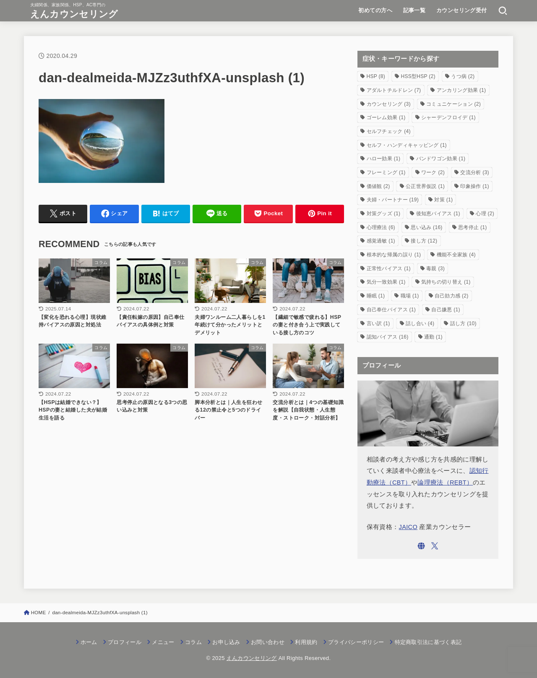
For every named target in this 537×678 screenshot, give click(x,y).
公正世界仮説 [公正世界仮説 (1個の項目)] (425, 186)
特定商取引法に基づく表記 (428, 642)
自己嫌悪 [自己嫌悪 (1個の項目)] (445, 310)
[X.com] (434, 546)
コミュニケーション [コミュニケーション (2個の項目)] (453, 104)
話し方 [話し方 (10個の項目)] (463, 323)
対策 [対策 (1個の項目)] (443, 200)
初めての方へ (375, 10)
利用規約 (306, 642)
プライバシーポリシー (356, 642)
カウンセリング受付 (461, 10)
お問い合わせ (267, 642)
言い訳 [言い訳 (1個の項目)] (378, 323)
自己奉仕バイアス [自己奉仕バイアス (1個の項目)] (391, 310)
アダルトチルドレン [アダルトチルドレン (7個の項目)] (394, 90)
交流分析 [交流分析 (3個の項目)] (474, 172)
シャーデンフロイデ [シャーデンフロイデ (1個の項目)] (448, 117)
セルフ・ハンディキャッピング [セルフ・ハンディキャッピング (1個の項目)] (407, 145)
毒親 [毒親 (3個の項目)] (435, 268)
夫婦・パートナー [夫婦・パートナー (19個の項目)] (393, 200)
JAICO (408, 527)
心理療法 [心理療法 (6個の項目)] (381, 227)
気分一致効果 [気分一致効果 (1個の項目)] (386, 282)
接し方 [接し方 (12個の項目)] (424, 241)
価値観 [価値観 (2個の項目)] (378, 186)
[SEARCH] (503, 10)
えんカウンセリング (74, 14)
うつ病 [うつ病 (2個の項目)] (462, 76)
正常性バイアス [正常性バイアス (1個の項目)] (389, 268)
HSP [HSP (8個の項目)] (376, 76)
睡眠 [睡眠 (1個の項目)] (376, 296)
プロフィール (124, 642)
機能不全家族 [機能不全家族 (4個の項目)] (456, 255)
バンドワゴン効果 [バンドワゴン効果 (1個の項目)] (441, 159)
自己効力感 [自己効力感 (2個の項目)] (452, 296)
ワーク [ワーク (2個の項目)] (433, 172)
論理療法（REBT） (445, 482)
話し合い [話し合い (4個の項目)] (420, 323)
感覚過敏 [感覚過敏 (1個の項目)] (381, 241)
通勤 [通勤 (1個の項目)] (433, 337)
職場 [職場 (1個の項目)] (410, 296)
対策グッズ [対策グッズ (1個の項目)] (384, 213)
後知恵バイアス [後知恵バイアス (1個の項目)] (438, 213)
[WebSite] (421, 546)
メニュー (163, 642)
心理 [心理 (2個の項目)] (485, 213)
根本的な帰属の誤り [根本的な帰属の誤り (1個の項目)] (394, 255)
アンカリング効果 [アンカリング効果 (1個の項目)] (461, 90)
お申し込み (226, 642)
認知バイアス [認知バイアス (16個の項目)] (388, 337)
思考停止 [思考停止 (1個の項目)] (472, 227)
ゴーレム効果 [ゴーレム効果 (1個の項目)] (386, 117)
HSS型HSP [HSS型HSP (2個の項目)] (418, 76)
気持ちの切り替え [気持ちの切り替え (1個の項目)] (446, 282)
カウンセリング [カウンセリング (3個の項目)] (389, 104)
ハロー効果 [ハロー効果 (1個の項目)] (384, 159)
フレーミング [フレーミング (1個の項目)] (386, 172)
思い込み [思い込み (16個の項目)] (426, 227)
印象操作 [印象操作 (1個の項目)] (474, 186)
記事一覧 (414, 10)
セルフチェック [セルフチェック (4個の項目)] (389, 131)
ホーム (89, 642)
